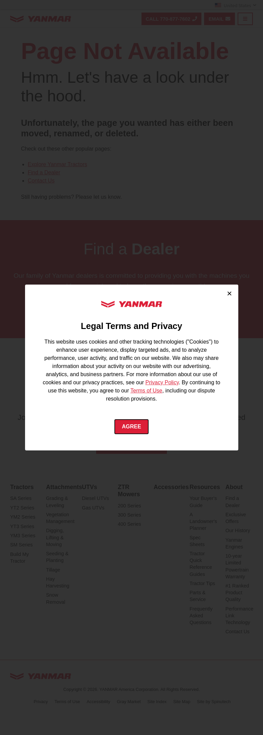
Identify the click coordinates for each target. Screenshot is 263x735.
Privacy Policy (162, 382)
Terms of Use (146, 390)
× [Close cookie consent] (229, 293)
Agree (131, 426)
